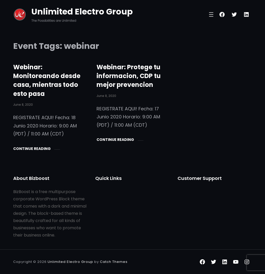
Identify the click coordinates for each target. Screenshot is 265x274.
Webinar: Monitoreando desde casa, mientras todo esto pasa (46, 80)
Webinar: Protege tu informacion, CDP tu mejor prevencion (129, 76)
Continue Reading (32, 148)
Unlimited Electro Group (82, 11)
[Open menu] (211, 14)
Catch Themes (114, 261)
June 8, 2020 (23, 104)
